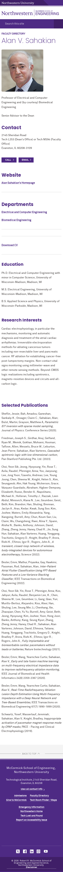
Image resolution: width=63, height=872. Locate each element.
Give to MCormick (16, 800)
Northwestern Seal (31, 834)
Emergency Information (31, 807)
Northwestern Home (31, 811)
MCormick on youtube (45, 851)
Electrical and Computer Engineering (24, 212)
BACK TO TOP (29, 753)
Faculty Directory (39, 796)
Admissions (20, 796)
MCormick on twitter (17, 851)
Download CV (10, 245)
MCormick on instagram (38, 851)
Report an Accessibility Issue (31, 820)
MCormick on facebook (24, 851)
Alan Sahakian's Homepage (18, 183)
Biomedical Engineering (16, 220)
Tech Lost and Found (32, 816)
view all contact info (31, 789)
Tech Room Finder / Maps (43, 800)
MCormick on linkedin (31, 851)
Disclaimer (31, 867)
